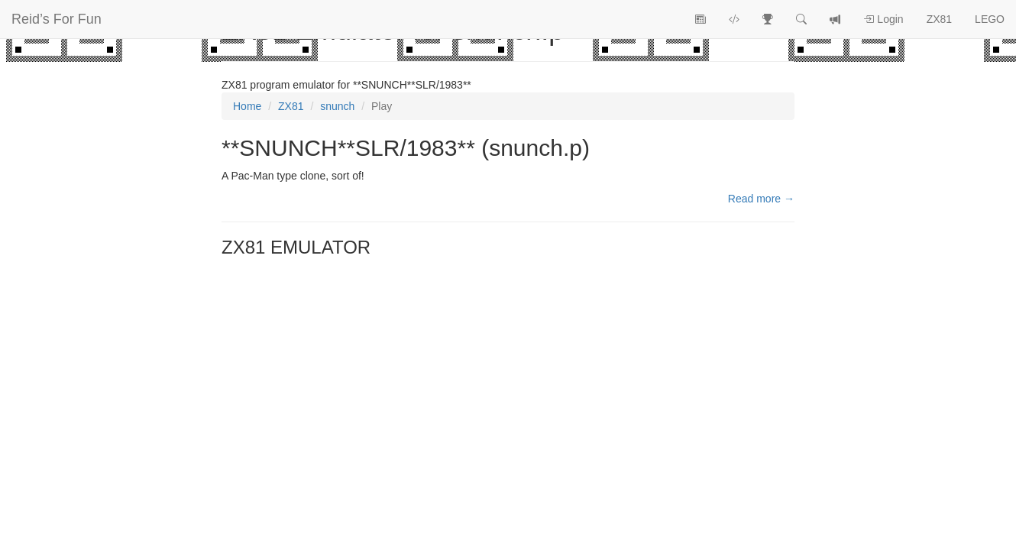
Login (883, 19)
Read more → (761, 198)
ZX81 (939, 19)
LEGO (990, 19)
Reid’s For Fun (56, 19)
